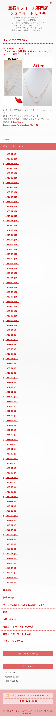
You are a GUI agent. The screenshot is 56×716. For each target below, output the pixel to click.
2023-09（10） (12, 287)
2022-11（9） (12, 335)
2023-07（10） (12, 297)
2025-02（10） (12, 206)
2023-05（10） (12, 306)
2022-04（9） (12, 368)
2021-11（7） (12, 392)
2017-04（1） (12, 568)
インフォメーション (13, 146)
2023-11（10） (12, 278)
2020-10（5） (12, 454)
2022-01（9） (12, 382)
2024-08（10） (12, 235)
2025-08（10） (12, 178)
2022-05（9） (12, 363)
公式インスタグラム (13, 641)
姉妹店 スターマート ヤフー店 (18, 626)
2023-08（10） (12, 292)
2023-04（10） (12, 311)
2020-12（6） (12, 444)
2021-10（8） (12, 397)
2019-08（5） (12, 520)
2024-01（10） (12, 268)
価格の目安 (8, 597)
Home (6, 139)
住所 (5, 612)
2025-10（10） (12, 168)
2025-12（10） (12, 159)
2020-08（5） (12, 463)
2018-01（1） (12, 554)
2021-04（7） (12, 425)
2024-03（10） (12, 259)
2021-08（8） (12, 406)
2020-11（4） (12, 449)
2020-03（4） (12, 487)
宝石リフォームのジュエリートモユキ (26, 711)
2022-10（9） (12, 340)
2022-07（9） (12, 354)
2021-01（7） (12, 440)
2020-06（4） (12, 473)
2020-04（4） (12, 482)
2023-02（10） (12, 321)
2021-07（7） (12, 411)
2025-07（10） (12, 183)
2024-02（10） (12, 264)
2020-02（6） (12, 492)
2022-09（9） (12, 344)
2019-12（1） (12, 501)
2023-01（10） (12, 325)
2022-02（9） (12, 378)
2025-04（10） (12, 197)
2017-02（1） (12, 578)
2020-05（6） (12, 478)
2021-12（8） (12, 387)
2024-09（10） (12, 230)
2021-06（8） (12, 416)
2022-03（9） (12, 373)
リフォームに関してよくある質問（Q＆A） (25, 605)
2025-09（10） (12, 173)
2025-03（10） (12, 202)
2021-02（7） (12, 435)
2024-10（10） (12, 225)
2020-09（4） (12, 459)
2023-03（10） (12, 316)
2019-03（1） (12, 535)
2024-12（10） (12, 216)
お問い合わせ (9, 619)
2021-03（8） (12, 430)
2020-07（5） (12, 468)
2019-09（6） (12, 516)
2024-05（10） (12, 249)
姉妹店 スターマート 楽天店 (17, 634)
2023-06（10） (12, 302)
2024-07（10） (12, 240)
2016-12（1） (12, 582)
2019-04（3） (12, 530)
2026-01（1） (12, 154)
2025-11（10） (12, 164)
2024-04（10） (12, 254)
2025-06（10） (12, 187)
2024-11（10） (12, 221)
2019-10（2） (12, 511)
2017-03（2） (12, 573)
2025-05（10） (12, 192)
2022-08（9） (12, 349)
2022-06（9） (12, 359)
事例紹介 (7, 590)
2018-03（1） (12, 549)
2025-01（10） (12, 211)
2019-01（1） (12, 539)
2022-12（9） (12, 330)
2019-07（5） (12, 525)
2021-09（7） (12, 402)
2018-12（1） (12, 544)
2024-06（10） (12, 245)
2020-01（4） (12, 497)
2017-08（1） (12, 563)
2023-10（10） (12, 283)
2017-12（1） (12, 559)
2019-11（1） (12, 506)
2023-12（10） (12, 273)
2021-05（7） (12, 421)
